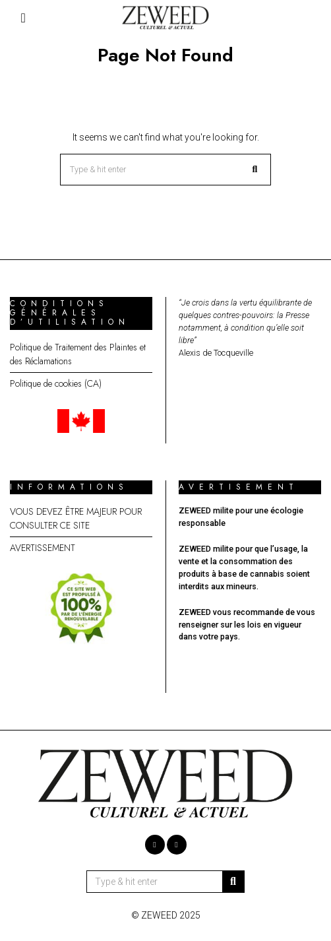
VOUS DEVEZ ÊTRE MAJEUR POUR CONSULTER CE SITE (76, 518)
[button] (255, 169)
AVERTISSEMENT (42, 547)
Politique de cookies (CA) (56, 383)
